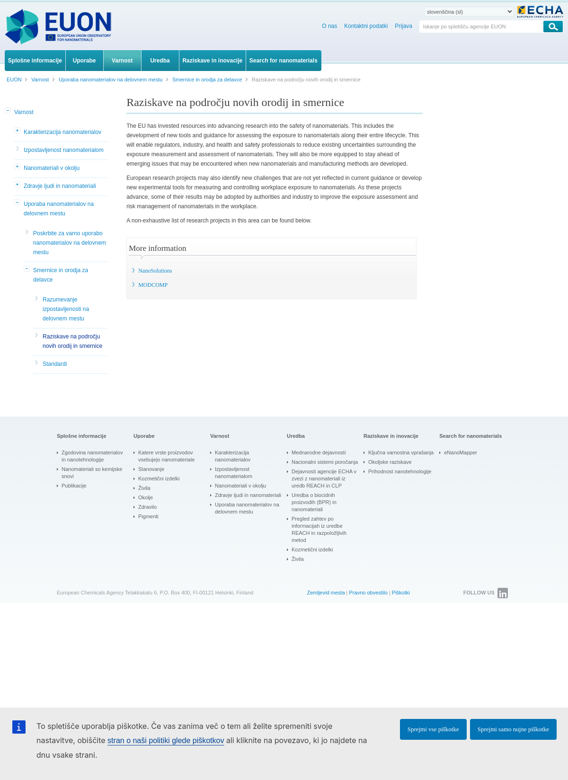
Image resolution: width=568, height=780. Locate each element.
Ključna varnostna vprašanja (401, 452)
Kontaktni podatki (366, 26)
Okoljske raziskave (390, 462)
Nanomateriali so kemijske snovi (92, 472)
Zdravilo (147, 507)
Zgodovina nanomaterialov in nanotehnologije (92, 456)
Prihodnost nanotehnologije (399, 471)
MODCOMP (153, 285)
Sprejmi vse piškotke (433, 729)
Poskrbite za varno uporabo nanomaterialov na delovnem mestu (69, 243)
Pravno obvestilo (368, 592)
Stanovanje (151, 469)
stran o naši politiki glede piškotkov (165, 740)
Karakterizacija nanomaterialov (62, 132)
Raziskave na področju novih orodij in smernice (72, 341)
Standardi (55, 364)
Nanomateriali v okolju (52, 168)
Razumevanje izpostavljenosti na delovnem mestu (66, 309)
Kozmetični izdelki (158, 478)
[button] (8, 111)
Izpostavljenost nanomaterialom (64, 150)
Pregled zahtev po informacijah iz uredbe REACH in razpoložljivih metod (319, 529)
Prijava (403, 26)
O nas (329, 26)
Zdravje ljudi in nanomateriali (60, 186)
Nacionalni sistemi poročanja (325, 462)
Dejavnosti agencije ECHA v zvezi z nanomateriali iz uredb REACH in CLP (324, 478)
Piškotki (401, 592)
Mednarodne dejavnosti (319, 452)
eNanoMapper (460, 452)
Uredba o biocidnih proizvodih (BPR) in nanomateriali (314, 502)
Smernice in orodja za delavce (60, 275)
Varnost (23, 112)
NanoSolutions (155, 270)
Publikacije (74, 485)
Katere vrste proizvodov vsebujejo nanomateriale (166, 456)
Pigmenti (148, 516)
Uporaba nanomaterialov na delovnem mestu (59, 209)
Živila (144, 488)
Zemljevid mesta (326, 592)
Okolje (145, 497)
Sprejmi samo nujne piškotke (513, 729)
